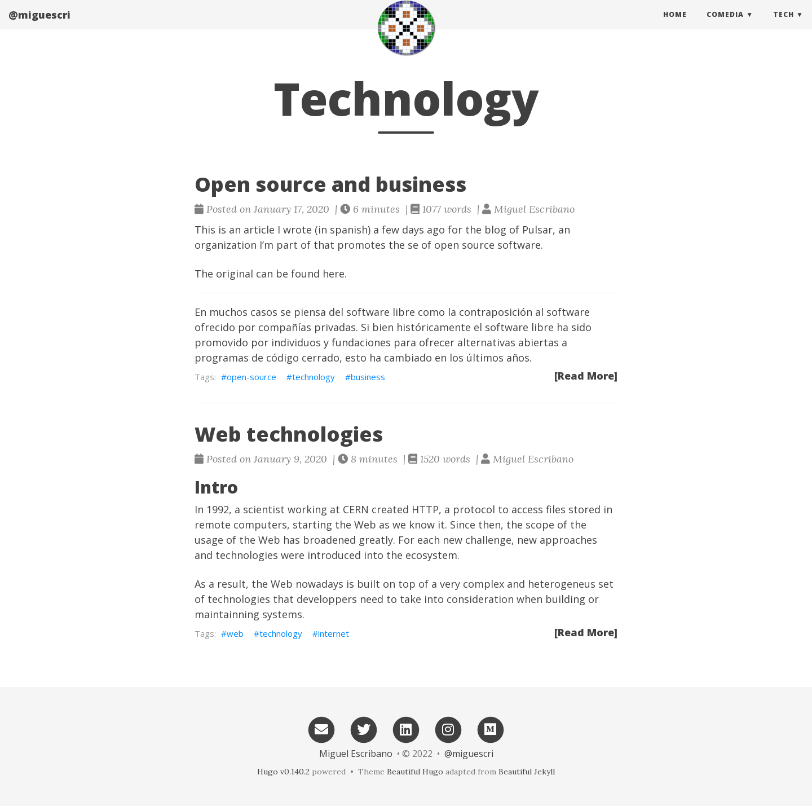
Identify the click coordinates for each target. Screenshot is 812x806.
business (368, 376)
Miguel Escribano (355, 753)
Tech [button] (783, 25)
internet (333, 633)
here (334, 273)
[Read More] (585, 375)
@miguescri (39, 25)
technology (313, 376)
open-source (251, 376)
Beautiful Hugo (415, 772)
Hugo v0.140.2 (283, 772)
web (235, 633)
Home (675, 25)
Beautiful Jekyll (526, 772)
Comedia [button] (725, 25)
